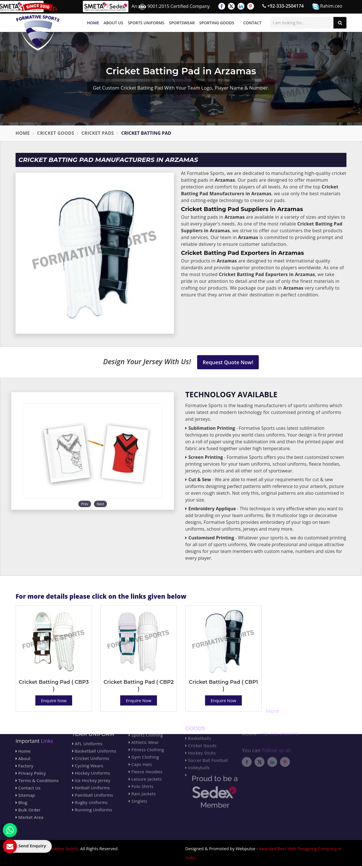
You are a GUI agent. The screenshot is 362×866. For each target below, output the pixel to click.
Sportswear (182, 22)
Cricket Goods (55, 133)
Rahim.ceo (327, 6)
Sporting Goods (216, 22)
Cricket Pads (97, 133)
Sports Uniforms (146, 22)
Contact (252, 22)
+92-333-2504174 (283, 6)
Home (93, 22)
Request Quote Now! (228, 362)
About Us (113, 22)
